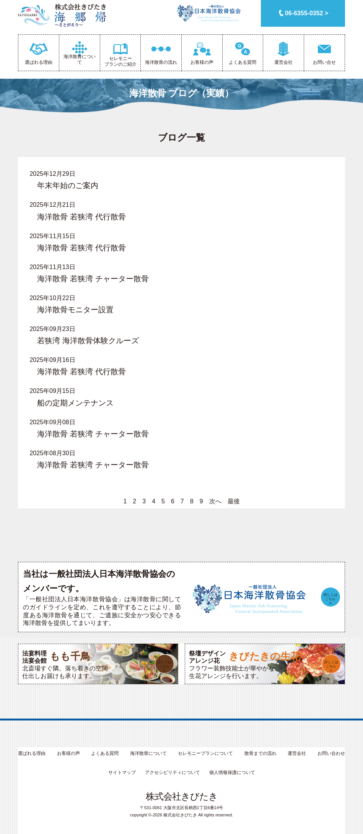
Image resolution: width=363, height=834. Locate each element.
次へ (215, 501)
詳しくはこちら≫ (330, 599)
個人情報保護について (232, 772)
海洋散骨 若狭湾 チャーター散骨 (92, 278)
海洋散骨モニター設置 (75, 309)
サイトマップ (122, 772)
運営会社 (297, 753)
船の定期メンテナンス (75, 403)
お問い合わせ (331, 753)
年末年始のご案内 (67, 185)
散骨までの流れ (260, 753)
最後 (234, 501)
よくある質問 (105, 753)
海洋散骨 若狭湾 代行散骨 (81, 217)
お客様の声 (68, 753)
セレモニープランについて (205, 753)
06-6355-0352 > (306, 13)
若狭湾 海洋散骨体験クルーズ (88, 340)
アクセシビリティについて (172, 772)
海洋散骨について (148, 753)
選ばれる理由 (32, 753)
